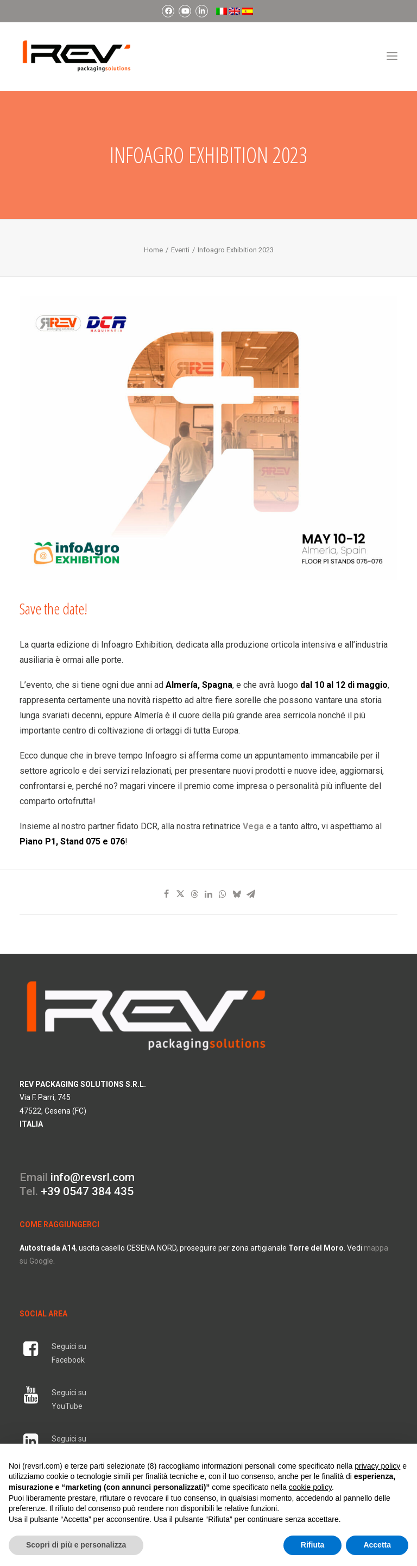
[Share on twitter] (180, 893)
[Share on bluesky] (236, 893)
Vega (253, 826)
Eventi (180, 250)
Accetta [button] (377, 1544)
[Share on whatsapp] (222, 893)
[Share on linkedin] (208, 893)
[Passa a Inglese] (233, 11)
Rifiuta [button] (313, 1544)
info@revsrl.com (92, 1177)
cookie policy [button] (310, 1487)
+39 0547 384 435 (87, 1191)
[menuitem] (168, 11)
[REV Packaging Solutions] (77, 56)
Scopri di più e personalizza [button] (76, 1544)
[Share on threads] (194, 893)
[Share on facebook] (166, 893)
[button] (392, 56)
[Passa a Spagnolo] (247, 11)
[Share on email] (250, 893)
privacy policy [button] (377, 1466)
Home (153, 250)
